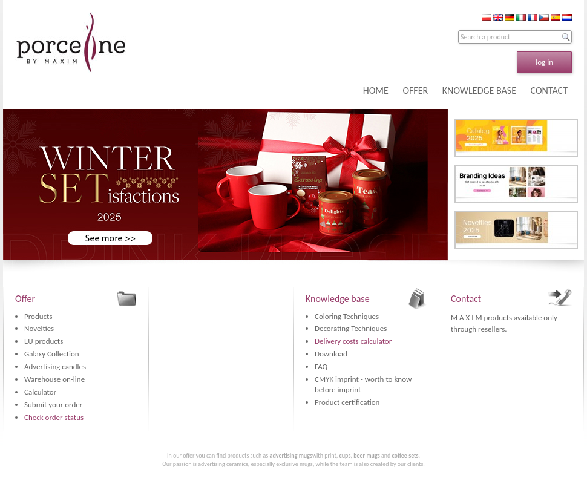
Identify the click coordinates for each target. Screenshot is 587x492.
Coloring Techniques (347, 316)
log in (544, 62)
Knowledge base (338, 298)
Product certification (347, 402)
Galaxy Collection (51, 353)
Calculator (40, 391)
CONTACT (549, 90)
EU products (43, 341)
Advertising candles (55, 366)
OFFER (415, 90)
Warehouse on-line (54, 379)
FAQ (321, 366)
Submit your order (53, 404)
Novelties (39, 328)
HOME (376, 90)
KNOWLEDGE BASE (479, 90)
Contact (466, 298)
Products (38, 316)
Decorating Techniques (351, 328)
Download (331, 353)
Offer (25, 298)
